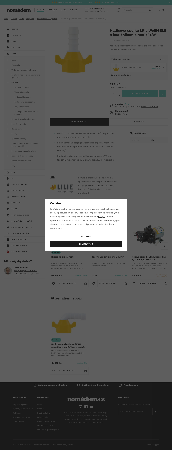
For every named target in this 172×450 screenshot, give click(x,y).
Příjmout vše (86, 244)
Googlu (102, 216)
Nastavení (86, 237)
